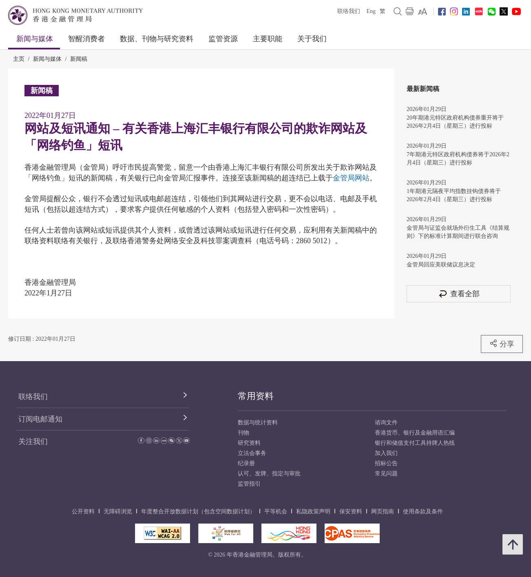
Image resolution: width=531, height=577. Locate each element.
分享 (501, 343)
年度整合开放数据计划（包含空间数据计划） (198, 511)
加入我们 (386, 453)
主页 (18, 59)
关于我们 (312, 39)
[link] (422, 11)
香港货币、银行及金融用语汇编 (415, 433)
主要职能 (267, 39)
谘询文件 (386, 422)
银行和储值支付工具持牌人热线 (415, 443)
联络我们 (348, 11)
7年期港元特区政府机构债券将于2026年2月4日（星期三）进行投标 (458, 158)
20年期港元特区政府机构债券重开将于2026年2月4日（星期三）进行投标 (455, 122)
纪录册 (246, 463)
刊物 (243, 433)
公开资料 (83, 511)
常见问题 (386, 473)
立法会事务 (252, 453)
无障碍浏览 (118, 511)
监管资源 (223, 39)
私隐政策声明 (313, 511)
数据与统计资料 (258, 422)
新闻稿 (78, 59)
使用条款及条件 (423, 511)
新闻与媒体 (34, 39)
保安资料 (350, 511)
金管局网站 (351, 178)
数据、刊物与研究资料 (156, 39)
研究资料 (249, 443)
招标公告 (386, 463)
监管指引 (249, 484)
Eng (371, 11)
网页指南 (382, 511)
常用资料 (256, 396)
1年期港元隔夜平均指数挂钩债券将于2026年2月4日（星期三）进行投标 (454, 195)
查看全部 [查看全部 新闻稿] (459, 293)
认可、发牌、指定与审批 (269, 473)
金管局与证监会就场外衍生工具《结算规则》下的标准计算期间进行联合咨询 (458, 232)
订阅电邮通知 (40, 419)
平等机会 (275, 511)
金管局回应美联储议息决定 (441, 265)
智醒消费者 (86, 39)
